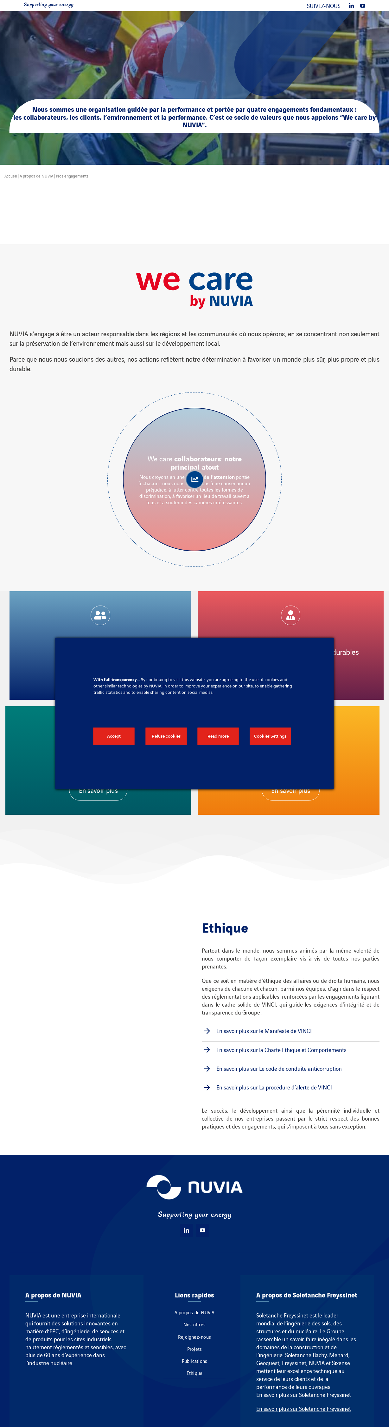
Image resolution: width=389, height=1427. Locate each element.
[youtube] (362, 5)
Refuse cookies (166, 736)
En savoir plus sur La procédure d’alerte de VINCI (274, 1087)
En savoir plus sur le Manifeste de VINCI (264, 1031)
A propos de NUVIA (36, 176)
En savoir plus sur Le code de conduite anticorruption (279, 1068)
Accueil (10, 176)
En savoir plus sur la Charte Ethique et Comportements (281, 1050)
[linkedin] (351, 5)
